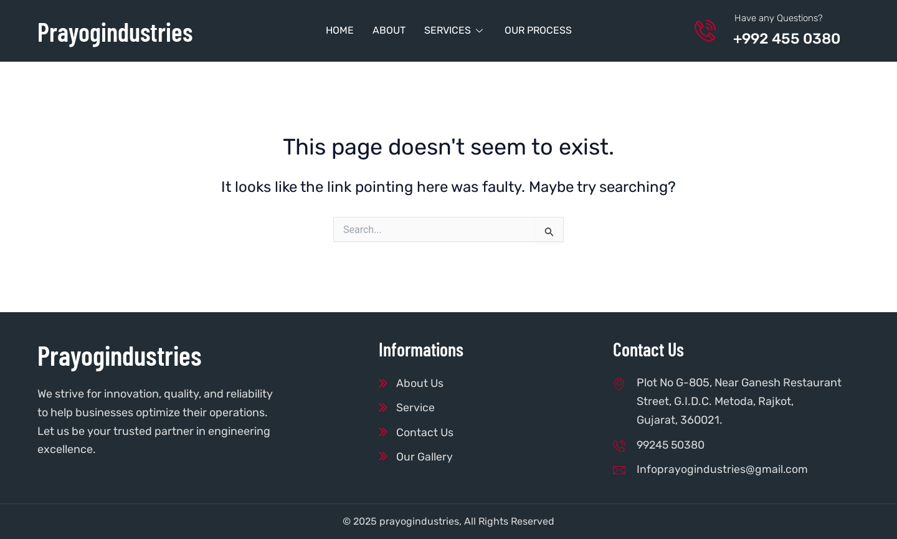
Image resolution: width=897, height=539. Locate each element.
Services (455, 30)
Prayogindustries (119, 30)
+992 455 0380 (790, 38)
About (389, 30)
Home (340, 30)
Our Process (538, 30)
